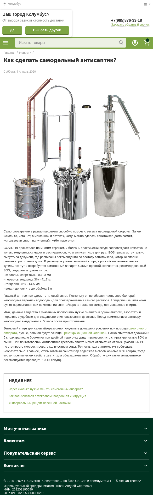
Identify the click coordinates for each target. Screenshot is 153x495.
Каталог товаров (6, 42)
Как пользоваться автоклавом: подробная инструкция (47, 396)
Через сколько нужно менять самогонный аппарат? (46, 389)
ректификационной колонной (85, 333)
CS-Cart (80, 481)
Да (12, 30)
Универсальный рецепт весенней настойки (40, 403)
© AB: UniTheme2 (128, 481)
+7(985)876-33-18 (126, 20)
